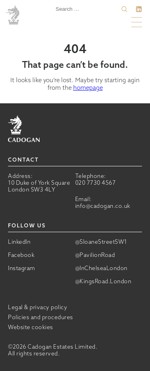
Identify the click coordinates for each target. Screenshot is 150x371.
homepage (88, 87)
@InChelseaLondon (101, 268)
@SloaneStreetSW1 (101, 242)
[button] (124, 9)
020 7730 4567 (95, 182)
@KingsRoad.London (103, 281)
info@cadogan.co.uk (102, 205)
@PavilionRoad (95, 255)
